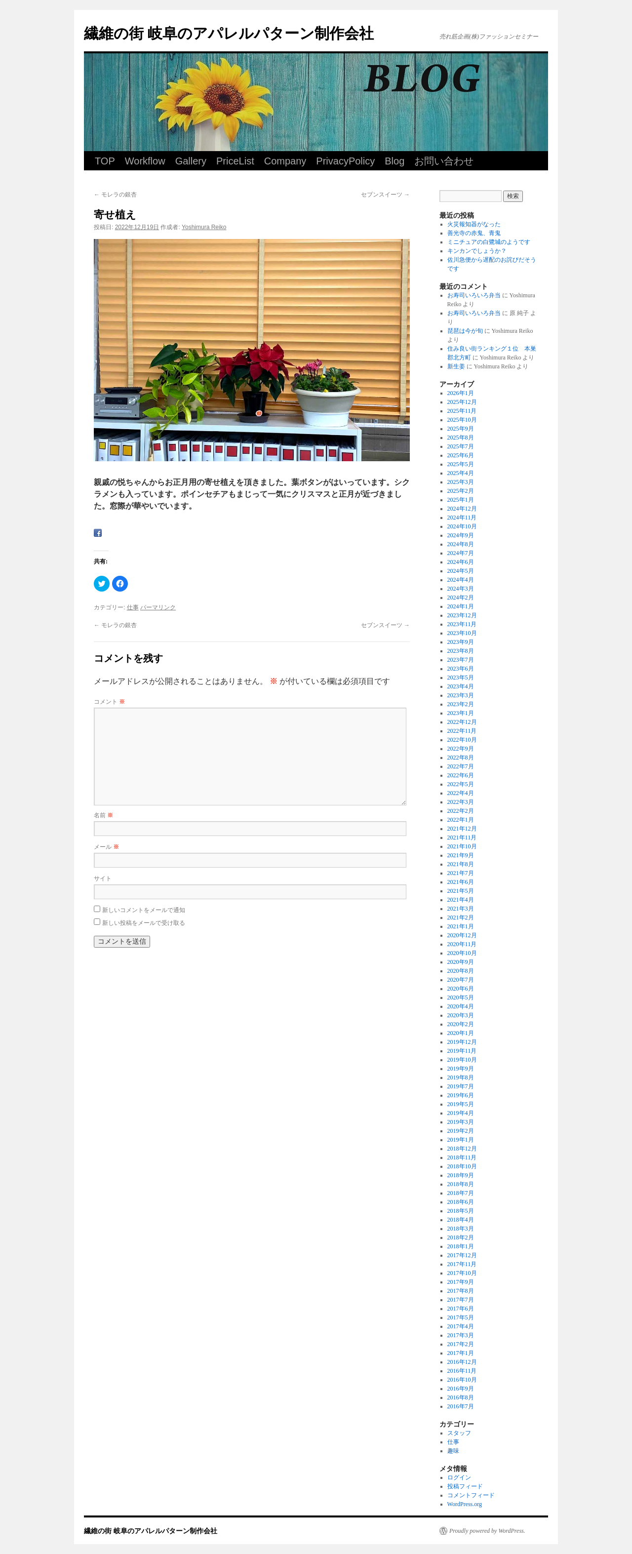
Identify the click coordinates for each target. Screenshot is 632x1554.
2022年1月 (460, 819)
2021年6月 (460, 881)
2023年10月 (462, 633)
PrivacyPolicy (345, 161)
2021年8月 (460, 864)
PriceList (235, 161)
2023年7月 (460, 659)
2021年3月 (460, 908)
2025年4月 (460, 473)
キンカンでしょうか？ (477, 250)
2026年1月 (460, 393)
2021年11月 (462, 837)
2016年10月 (462, 1379)
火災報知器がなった (474, 224)
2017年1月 (460, 1353)
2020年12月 (462, 935)
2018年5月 (460, 1210)
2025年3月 (460, 481)
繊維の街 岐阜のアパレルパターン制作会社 (229, 33)
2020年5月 (460, 997)
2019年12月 (462, 1041)
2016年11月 (462, 1370)
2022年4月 (460, 793)
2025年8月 (460, 437)
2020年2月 (460, 1024)
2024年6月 (460, 561)
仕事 (133, 607)
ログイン (459, 1477)
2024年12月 (462, 508)
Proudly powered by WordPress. (487, 1530)
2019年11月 (462, 1050)
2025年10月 (462, 419)
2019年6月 (460, 1095)
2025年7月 (460, 446)
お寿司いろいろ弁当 (474, 295)
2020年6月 (460, 988)
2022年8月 (460, 757)
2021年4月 (460, 899)
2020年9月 (460, 961)
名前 (103, 815)
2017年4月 (460, 1326)
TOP (105, 161)
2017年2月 (460, 1344)
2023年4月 (460, 686)
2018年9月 (460, 1175)
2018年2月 (460, 1237)
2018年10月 (462, 1166)
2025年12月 (462, 401)
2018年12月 (462, 1148)
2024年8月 (460, 544)
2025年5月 (460, 464)
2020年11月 (462, 944)
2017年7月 (460, 1299)
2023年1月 (460, 713)
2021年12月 (462, 828)
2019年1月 (460, 1139)
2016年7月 (460, 1406)
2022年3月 (460, 801)
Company (285, 161)
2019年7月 (460, 1086)
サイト (103, 878)
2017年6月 (460, 1308)
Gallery (190, 161)
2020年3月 (460, 1015)
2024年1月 (460, 606)
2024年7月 (460, 553)
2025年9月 (460, 428)
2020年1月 (460, 1033)
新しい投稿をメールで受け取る (143, 922)
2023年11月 (462, 624)
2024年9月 (460, 535)
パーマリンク (158, 607)
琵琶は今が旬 (465, 330)
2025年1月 (460, 499)
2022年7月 (460, 766)
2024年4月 (460, 579)
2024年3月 (460, 588)
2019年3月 (460, 1121)
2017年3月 (460, 1335)
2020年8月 (460, 970)
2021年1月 (460, 926)
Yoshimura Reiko (204, 227)
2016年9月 (460, 1388)
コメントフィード (471, 1495)
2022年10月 (462, 739)
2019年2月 (460, 1130)
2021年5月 (460, 890)
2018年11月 (462, 1157)
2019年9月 (460, 1068)
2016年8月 (460, 1397)
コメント (109, 701)
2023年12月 (462, 615)
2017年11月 (462, 1264)
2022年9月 (460, 748)
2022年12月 (462, 721)
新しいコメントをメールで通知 (143, 910)
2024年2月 (460, 597)
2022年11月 (462, 730)
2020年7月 (460, 979)
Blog (394, 161)
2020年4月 (460, 1006)
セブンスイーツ (385, 194)
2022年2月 (460, 810)
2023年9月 (460, 641)
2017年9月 (460, 1281)
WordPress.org (464, 1504)
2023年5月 (460, 677)
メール (106, 846)
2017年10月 (462, 1273)
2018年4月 (460, 1219)
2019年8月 (460, 1077)
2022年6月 (460, 775)
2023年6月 (460, 668)
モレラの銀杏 (115, 194)
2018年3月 (460, 1228)
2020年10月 (462, 953)
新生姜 (456, 366)
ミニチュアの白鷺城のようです (488, 242)
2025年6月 (460, 455)
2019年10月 (462, 1059)
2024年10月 (462, 526)
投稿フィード (465, 1486)
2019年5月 (460, 1104)
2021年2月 (460, 917)
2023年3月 (460, 695)
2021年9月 (460, 855)
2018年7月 (460, 1193)
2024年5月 (460, 570)
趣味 (453, 1450)
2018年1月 (460, 1246)
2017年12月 (462, 1255)
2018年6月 (460, 1201)
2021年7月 (460, 873)
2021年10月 (462, 846)
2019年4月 (460, 1113)
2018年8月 (460, 1184)
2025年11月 (462, 410)
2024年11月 (462, 517)
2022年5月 (460, 784)
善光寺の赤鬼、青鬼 (474, 233)
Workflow (145, 161)
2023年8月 (460, 650)
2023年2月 (460, 704)
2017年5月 (460, 1317)
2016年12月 (462, 1361)
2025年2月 (460, 490)
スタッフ (459, 1433)
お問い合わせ (444, 161)
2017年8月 (460, 1290)
